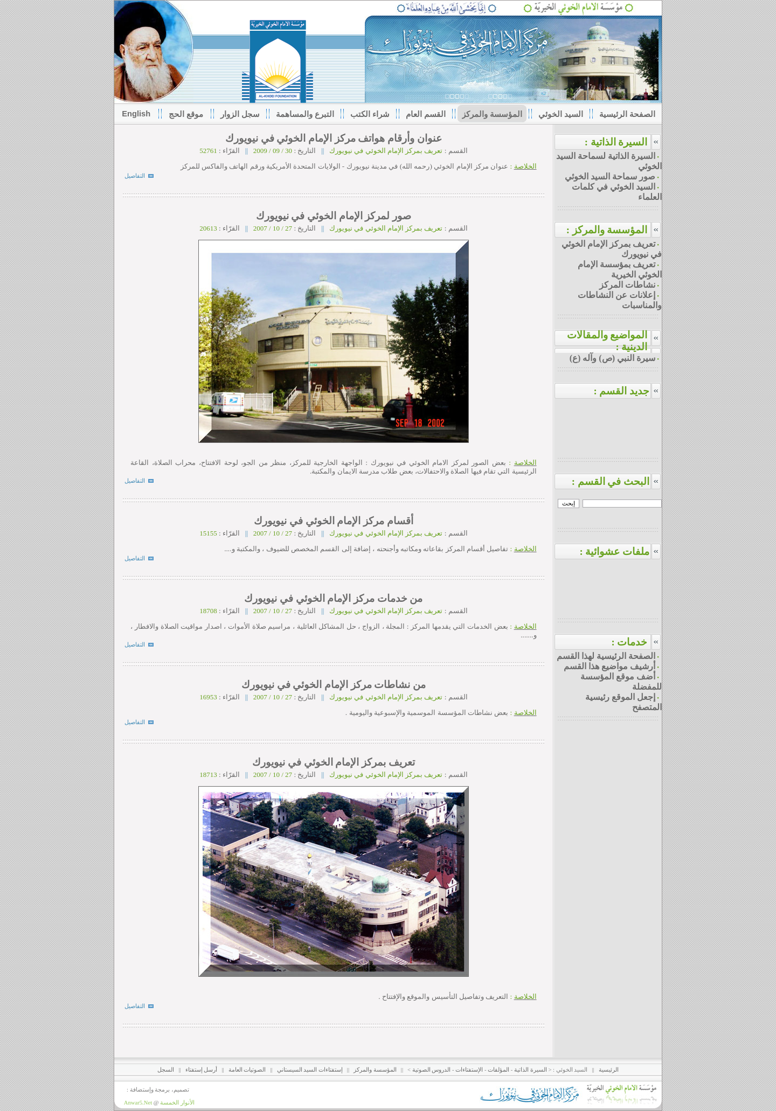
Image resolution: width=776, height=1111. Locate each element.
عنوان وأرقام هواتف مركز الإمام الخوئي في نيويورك (332, 138)
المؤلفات (498, 1070)
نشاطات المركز (627, 284)
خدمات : (629, 642)
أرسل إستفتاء (201, 1070)
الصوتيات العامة (247, 1070)
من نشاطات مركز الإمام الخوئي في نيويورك (332, 684)
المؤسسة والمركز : (607, 229)
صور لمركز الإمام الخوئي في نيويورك (332, 215)
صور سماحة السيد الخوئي (610, 176)
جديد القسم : (627, 391)
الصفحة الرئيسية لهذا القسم (606, 656)
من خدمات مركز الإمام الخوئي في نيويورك (332, 598)
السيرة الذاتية (530, 1070)
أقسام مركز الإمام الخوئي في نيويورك (332, 520)
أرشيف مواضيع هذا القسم (609, 666)
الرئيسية (609, 1070)
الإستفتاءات (469, 1070)
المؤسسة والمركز (375, 1070)
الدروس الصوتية (431, 1070)
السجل (165, 1070)
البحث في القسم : (617, 481)
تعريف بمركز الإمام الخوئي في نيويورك (332, 762)
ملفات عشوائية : (620, 551)
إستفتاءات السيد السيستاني (310, 1070)
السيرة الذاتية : (616, 142)
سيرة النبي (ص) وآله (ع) (612, 358)
